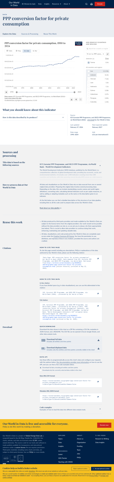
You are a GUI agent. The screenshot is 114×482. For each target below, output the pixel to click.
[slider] (16, 92)
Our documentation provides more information (72, 366)
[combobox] (86, 4)
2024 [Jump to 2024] (79, 92)
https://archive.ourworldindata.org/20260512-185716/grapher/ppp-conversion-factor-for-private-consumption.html (62, 266)
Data (40, 4)
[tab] (9, 51)
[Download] (71, 99)
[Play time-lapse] (6, 92)
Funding (79, 451)
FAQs (31, 457)
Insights (46, 4)
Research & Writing (102, 444)
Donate (99, 4)
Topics (60, 444)
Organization (81, 448)
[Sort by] (95, 54)
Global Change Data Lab (34, 441)
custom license (20, 453)
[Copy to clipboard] (95, 258)
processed (91, 120)
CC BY (35, 100)
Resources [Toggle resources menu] (56, 4)
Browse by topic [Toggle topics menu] (29, 4)
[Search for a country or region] (97, 49)
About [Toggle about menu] (67, 4)
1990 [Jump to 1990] (11, 92)
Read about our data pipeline (50, 208)
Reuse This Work (50, 34)
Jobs (78, 459)
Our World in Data (14, 4)
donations (32, 471)
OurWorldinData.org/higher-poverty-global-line (18, 100)
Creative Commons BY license (64, 236)
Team (78, 455)
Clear (107, 58)
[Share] (76, 99)
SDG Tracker (62, 463)
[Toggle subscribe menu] (91, 4)
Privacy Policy (93, 475)
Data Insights (99, 448)
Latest (60, 460)
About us (80, 444)
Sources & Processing (29, 34)
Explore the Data (9, 34)
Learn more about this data (13, 98)
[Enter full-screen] (80, 99)
